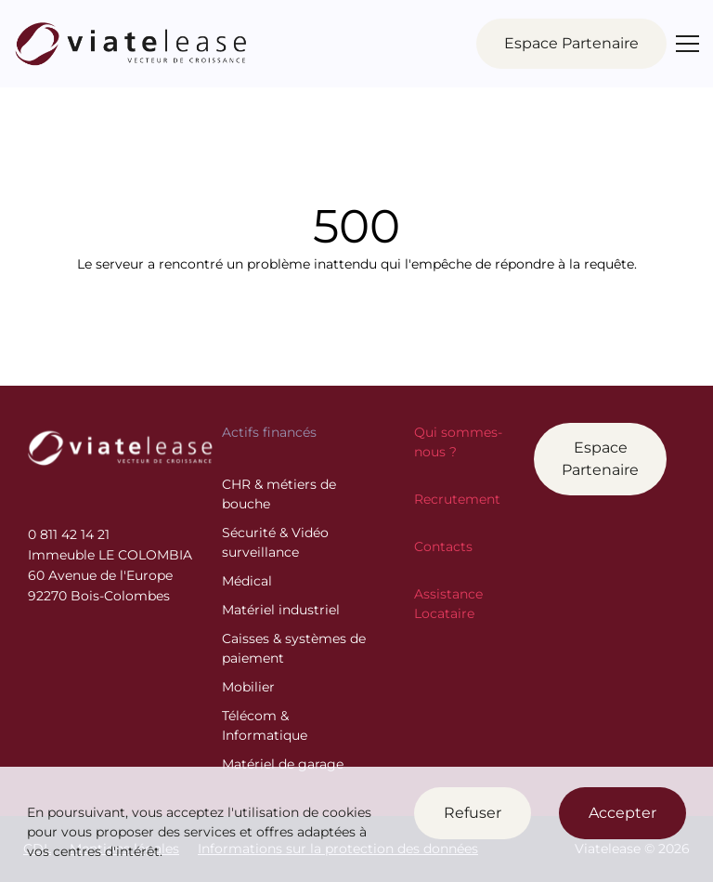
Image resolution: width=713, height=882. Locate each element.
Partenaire (571, 44)
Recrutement (457, 499)
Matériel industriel (281, 609)
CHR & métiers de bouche (279, 494)
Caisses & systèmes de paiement (294, 648)
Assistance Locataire (448, 604)
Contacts (443, 546)
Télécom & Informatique (264, 725)
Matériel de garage (283, 764)
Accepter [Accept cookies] (622, 813)
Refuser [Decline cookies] (472, 813)
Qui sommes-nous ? (458, 442)
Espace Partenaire (600, 459)
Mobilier (248, 686)
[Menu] (687, 43)
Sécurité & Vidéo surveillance (275, 542)
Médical (247, 581)
